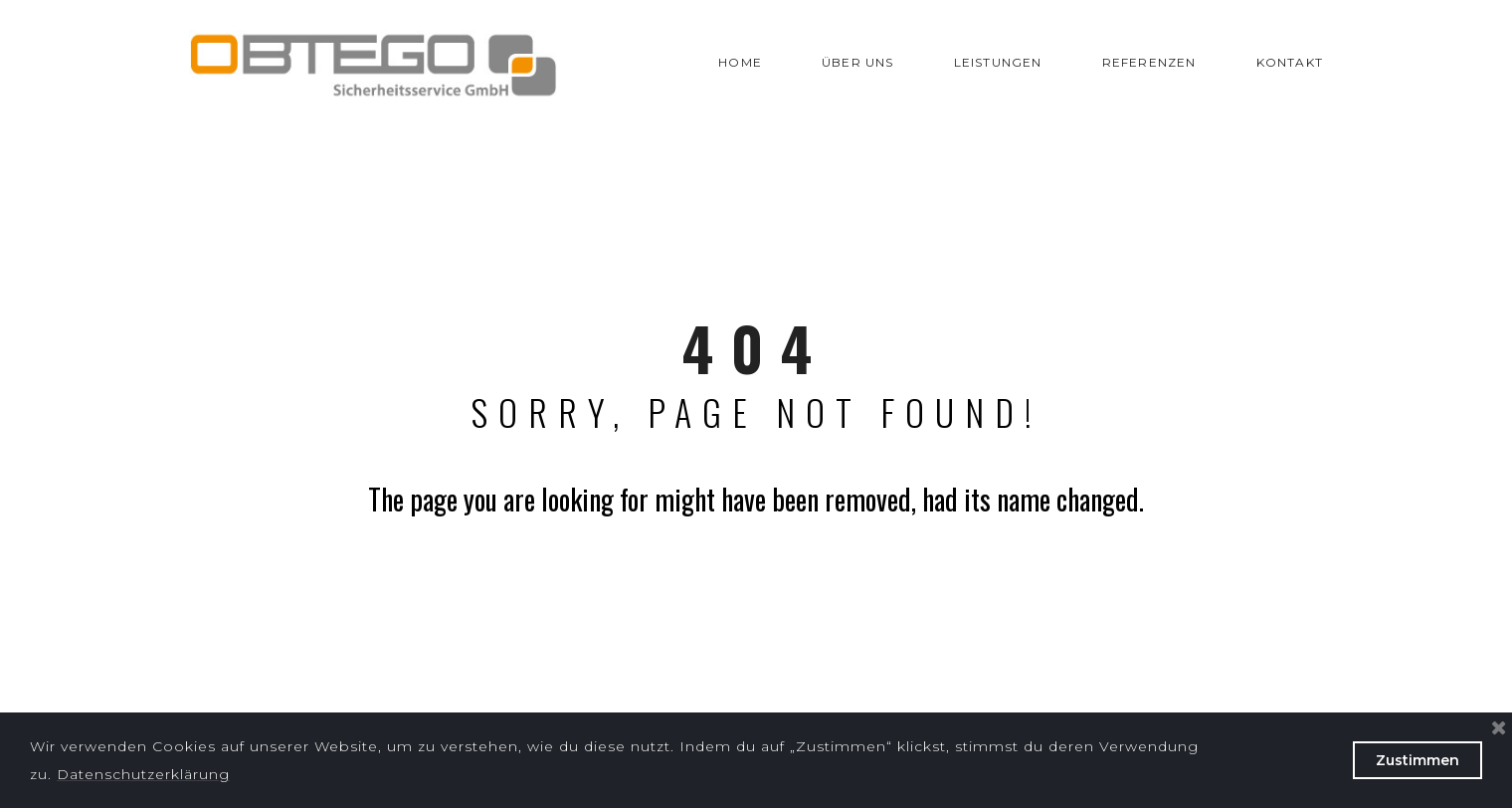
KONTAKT (1289, 62)
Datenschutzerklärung (143, 774)
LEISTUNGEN (998, 62)
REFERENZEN (1149, 62)
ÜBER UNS (858, 62)
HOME (740, 62)
